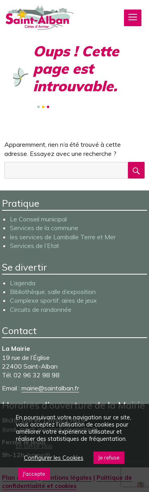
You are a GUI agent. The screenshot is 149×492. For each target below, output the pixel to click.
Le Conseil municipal (38, 219)
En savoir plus (34, 446)
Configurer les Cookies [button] (53, 457)
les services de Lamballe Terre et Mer (63, 237)
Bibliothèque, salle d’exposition (53, 292)
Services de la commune (44, 228)
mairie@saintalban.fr (50, 388)
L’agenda (22, 283)
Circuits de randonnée (41, 309)
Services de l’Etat (34, 246)
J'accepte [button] (34, 474)
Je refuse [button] (109, 457)
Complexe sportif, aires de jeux (53, 300)
